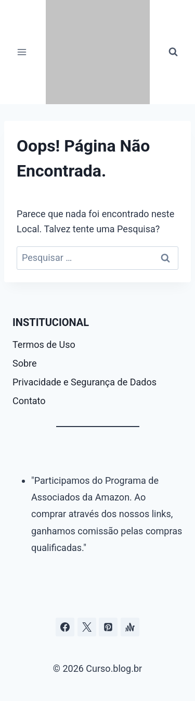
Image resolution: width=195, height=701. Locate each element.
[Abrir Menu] (22, 52)
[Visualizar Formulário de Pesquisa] (173, 52)
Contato (29, 400)
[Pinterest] (108, 627)
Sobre (24, 363)
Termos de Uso (43, 344)
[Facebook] (65, 627)
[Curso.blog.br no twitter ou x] (86, 627)
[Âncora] (130, 627)
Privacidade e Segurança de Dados (84, 382)
